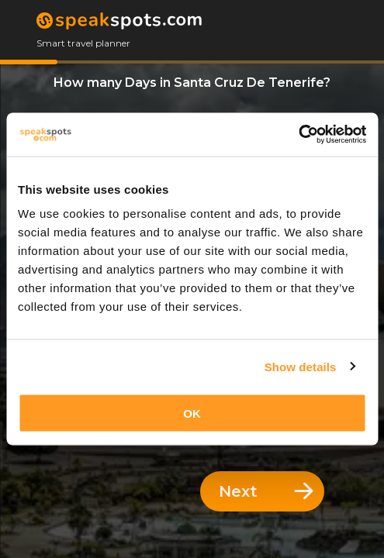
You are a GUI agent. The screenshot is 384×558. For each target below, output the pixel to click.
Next (266, 491)
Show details (301, 366)
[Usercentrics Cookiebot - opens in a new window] (298, 135)
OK (192, 413)
